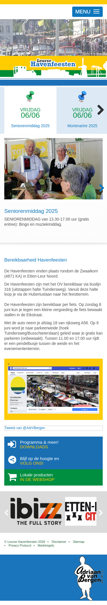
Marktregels (46, 545)
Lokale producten (62, 477)
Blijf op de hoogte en (62, 461)
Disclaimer (59, 541)
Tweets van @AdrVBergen (25, 428)
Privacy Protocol (20, 545)
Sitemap (78, 541)
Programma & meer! (62, 444)
